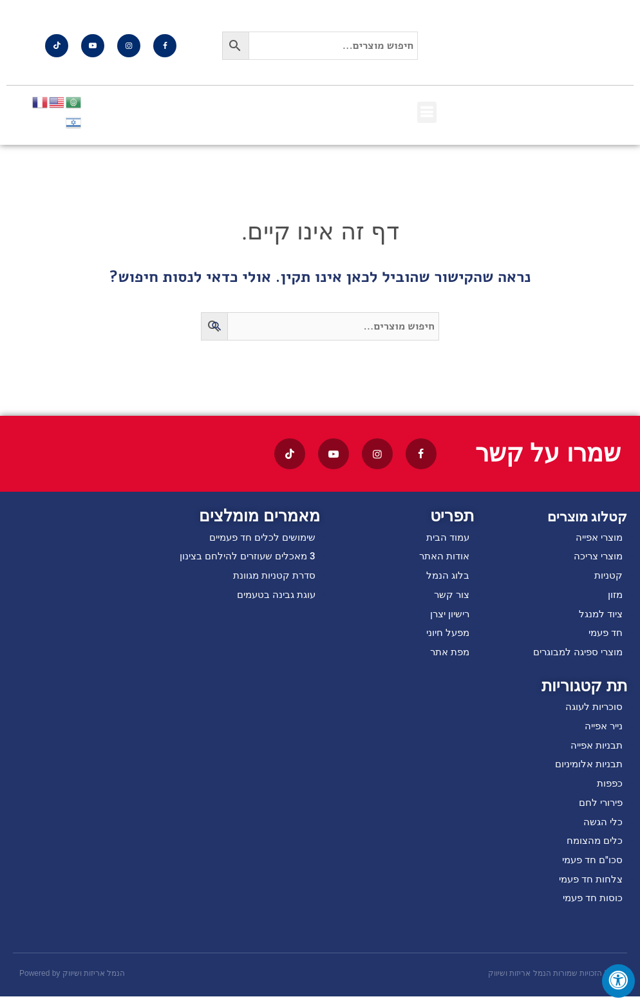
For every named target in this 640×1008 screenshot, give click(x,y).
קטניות (608, 577)
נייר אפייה (601, 731)
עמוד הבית (446, 538)
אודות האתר (442, 557)
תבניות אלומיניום (586, 771)
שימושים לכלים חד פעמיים (258, 538)
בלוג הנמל (447, 577)
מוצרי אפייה (596, 538)
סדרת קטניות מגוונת (271, 577)
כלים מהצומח (593, 850)
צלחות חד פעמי (588, 890)
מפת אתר (447, 656)
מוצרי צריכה (596, 557)
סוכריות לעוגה (592, 711)
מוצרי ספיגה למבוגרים (574, 656)
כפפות (609, 791)
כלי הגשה (602, 831)
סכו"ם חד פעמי (590, 870)
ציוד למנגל (599, 617)
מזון (615, 597)
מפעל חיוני (446, 636)
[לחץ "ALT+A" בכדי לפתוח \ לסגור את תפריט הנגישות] (618, 981)
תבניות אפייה (594, 751)
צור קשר (450, 597)
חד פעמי (604, 636)
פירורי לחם (599, 811)
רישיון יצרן (447, 617)
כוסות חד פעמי (591, 909)
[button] (427, 112)
